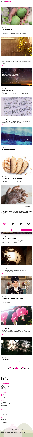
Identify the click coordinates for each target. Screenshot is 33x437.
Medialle (2, 424)
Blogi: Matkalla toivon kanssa (8, 268)
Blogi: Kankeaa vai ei (6, 119)
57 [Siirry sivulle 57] (19, 368)
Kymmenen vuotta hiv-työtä (8, 29)
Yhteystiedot (3, 402)
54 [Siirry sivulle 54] (11, 368)
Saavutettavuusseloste (5, 434)
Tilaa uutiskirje (4, 413)
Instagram (5, 395)
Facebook (4, 394)
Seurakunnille (4, 422)
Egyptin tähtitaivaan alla (7, 90)
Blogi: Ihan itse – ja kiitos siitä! (8, 149)
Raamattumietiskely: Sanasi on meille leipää (12, 178)
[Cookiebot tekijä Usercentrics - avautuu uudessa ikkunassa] (25, 206)
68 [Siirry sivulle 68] (28, 368)
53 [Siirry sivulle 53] (8, 368)
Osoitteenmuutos (4, 405)
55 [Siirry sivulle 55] (13, 368)
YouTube (4, 397)
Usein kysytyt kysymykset (6, 403)
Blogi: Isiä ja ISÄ (5, 328)
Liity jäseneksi (4, 414)
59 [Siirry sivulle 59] (24, 368)
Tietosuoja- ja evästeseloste (11, 432)
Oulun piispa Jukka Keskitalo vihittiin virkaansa (12, 298)
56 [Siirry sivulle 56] (16, 368)
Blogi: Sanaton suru (6, 359)
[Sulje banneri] (31, 206)
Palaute (2, 406)
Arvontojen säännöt (21, 432)
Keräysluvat (3, 432)
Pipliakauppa (4, 421)
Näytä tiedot (28, 227)
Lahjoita (2, 411)
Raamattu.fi (4, 419)
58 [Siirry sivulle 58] (21, 368)
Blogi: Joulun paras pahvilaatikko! (9, 59)
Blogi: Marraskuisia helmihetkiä (9, 238)
